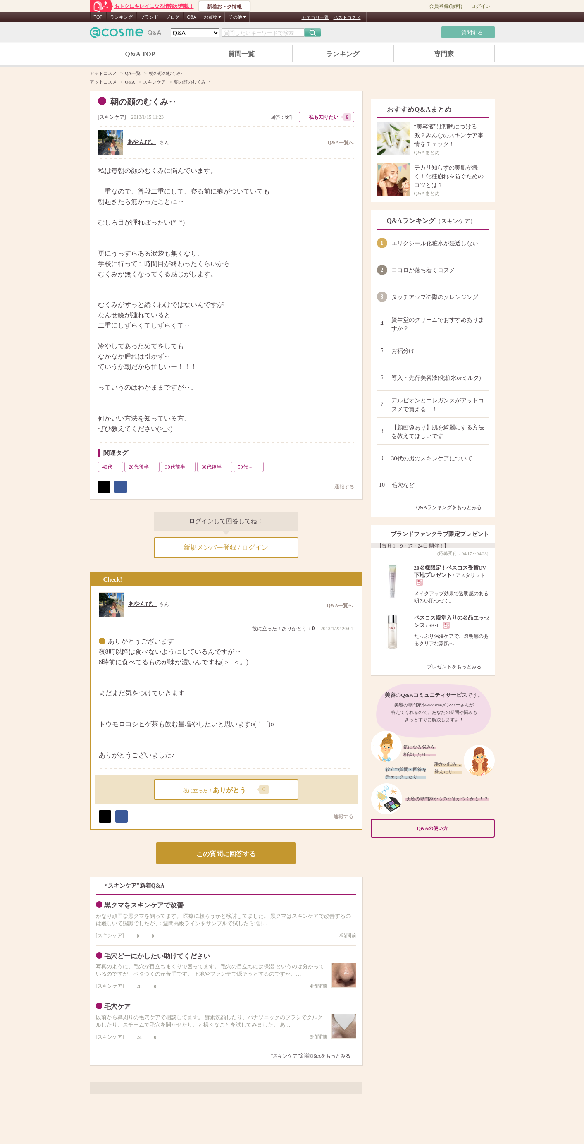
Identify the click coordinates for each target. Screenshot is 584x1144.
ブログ (172, 16)
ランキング (121, 16)
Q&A (191, 16)
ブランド (149, 16)
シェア (120, 487)
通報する (339, 816)
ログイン (481, 6)
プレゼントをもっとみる (458, 667)
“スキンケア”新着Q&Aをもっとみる (310, 1056)
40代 (112, 467)
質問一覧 (241, 53)
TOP (98, 16)
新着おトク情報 (224, 7)
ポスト (104, 487)
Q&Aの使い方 (453, 828)
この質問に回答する (226, 853)
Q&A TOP (140, 53)
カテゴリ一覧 (315, 17)
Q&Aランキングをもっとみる (452, 507)
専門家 (444, 53)
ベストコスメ (347, 17)
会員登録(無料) (445, 6)
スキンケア (112, 117)
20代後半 (143, 467)
